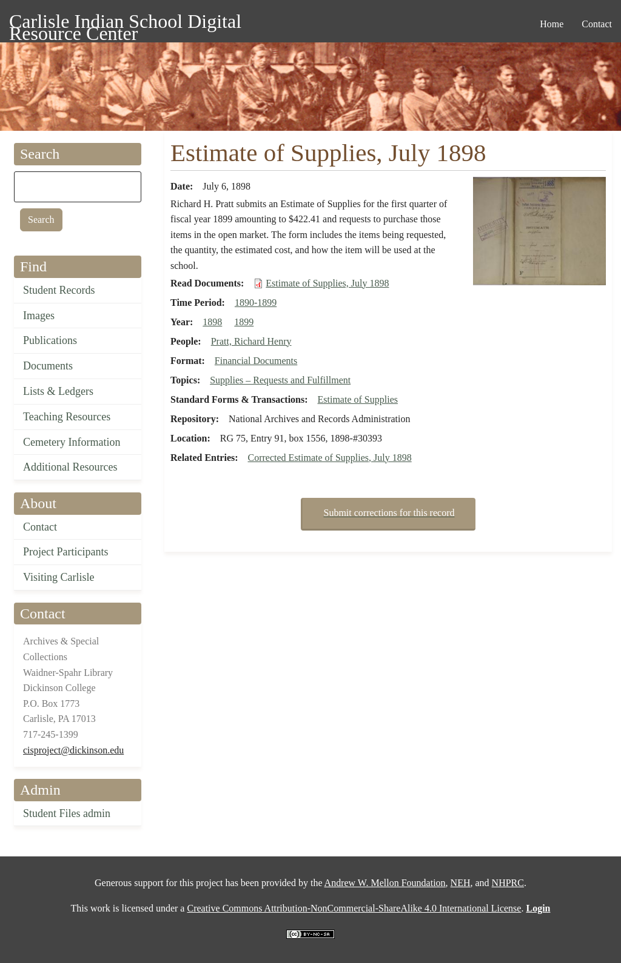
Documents (48, 366)
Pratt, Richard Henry (251, 341)
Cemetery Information (71, 442)
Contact (40, 527)
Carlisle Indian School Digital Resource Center (125, 23)
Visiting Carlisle (58, 577)
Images (39, 315)
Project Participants (65, 552)
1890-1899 (256, 302)
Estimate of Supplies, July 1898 (327, 283)
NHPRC (508, 883)
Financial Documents (256, 361)
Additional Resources (70, 467)
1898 (212, 322)
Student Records (59, 290)
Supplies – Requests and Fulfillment (280, 380)
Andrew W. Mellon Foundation (385, 883)
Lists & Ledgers (58, 391)
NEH (461, 883)
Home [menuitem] (551, 24)
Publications (50, 340)
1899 (243, 322)
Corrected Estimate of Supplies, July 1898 (330, 457)
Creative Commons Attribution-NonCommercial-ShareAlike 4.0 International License (354, 908)
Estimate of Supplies (358, 399)
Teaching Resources (66, 417)
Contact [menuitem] (597, 24)
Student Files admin (66, 813)
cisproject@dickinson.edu (73, 750)
